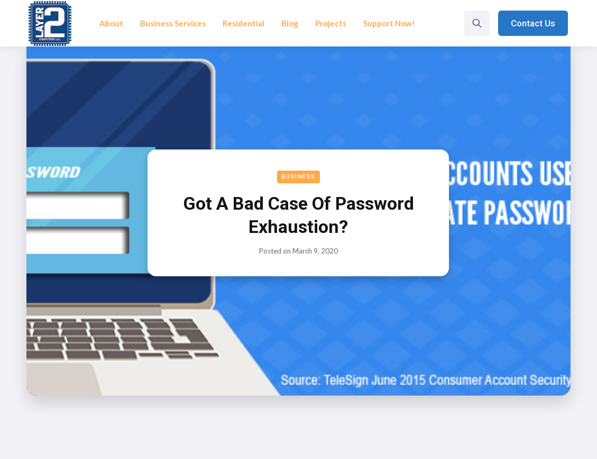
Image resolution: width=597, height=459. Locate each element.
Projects (330, 23)
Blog (289, 23)
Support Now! (389, 23)
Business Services (173, 23)
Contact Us (533, 23)
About (111, 23)
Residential (243, 23)
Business (298, 176)
